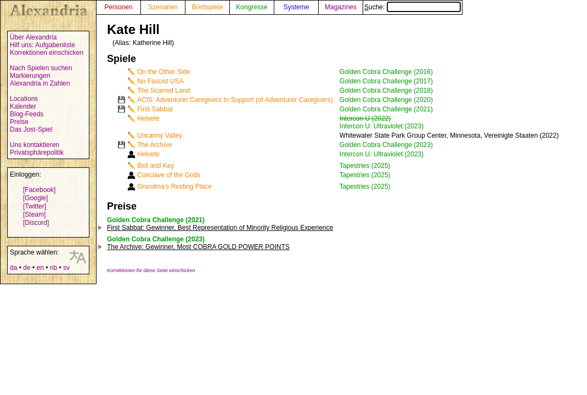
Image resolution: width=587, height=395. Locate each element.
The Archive (154, 145)
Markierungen (30, 76)
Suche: (412, 7)
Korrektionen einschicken (46, 53)
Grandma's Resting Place (174, 186)
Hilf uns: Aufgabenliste (42, 45)
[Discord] (36, 223)
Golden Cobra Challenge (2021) (386, 109)
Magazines (341, 7)
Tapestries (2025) (365, 166)
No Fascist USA (160, 81)
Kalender (23, 106)
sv (66, 268)
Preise (19, 122)
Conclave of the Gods (168, 175)
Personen (118, 7)
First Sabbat (155, 109)
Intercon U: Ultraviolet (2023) (382, 126)
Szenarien (163, 7)
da (13, 268)
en (39, 268)
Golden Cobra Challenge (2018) (386, 90)
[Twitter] (34, 206)
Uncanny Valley (160, 135)
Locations (24, 99)
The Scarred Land (163, 90)
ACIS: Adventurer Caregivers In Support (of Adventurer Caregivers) (235, 100)
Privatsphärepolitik (37, 152)
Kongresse (251, 7)
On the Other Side (163, 72)
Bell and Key (155, 166)
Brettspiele (207, 7)
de (26, 268)
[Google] (35, 198)
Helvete (148, 118)
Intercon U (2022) (365, 118)
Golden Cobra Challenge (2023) (386, 145)
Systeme (296, 7)
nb (53, 268)
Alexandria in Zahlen (40, 83)
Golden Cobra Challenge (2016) (386, 72)
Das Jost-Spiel (31, 129)
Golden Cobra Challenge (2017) (386, 81)
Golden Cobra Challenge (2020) (386, 100)
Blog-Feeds (26, 114)
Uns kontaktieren (34, 145)
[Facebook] (39, 190)
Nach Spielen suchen (41, 68)
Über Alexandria (33, 37)
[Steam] (34, 214)
